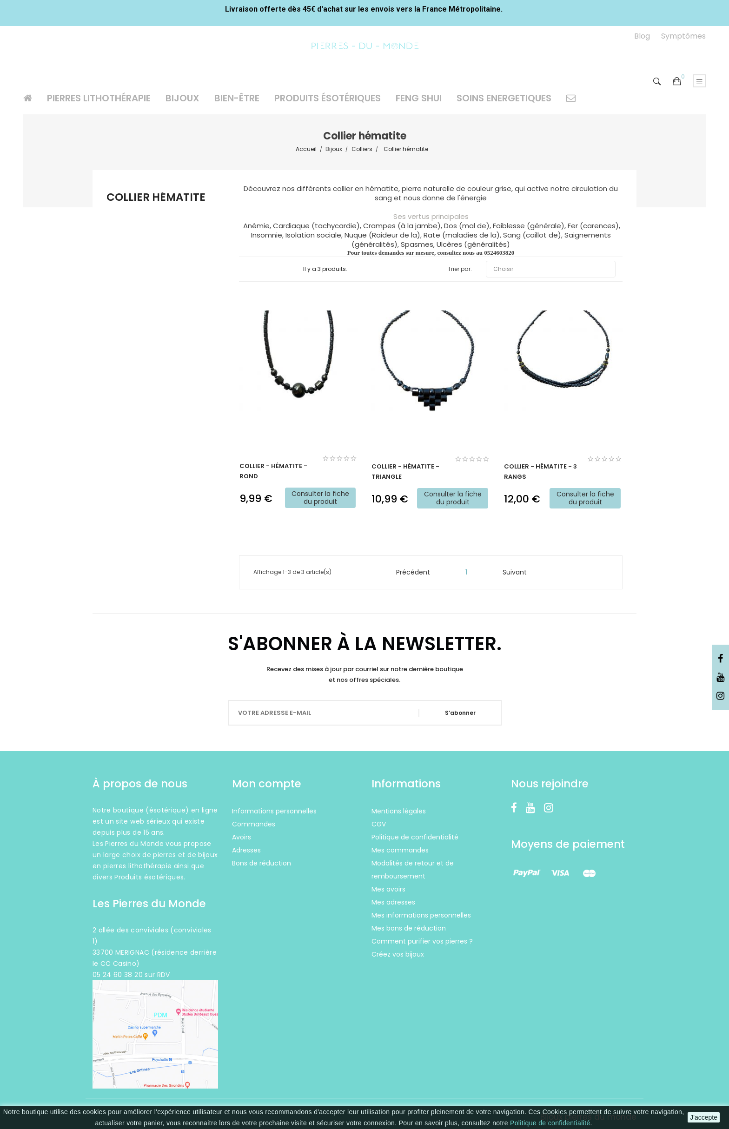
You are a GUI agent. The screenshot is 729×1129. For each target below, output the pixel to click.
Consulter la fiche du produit (320, 497)
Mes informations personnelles (421, 915)
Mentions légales (398, 811)
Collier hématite (155, 198)
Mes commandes (400, 850)
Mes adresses (393, 902)
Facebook (720, 659)
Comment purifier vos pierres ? (422, 941)
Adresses (246, 850)
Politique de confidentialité (550, 1123)
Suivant (519, 572)
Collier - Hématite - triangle (405, 471)
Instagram (720, 696)
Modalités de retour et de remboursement (412, 869)
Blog (642, 36)
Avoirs (241, 837)
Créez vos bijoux (397, 954)
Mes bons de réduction (408, 928)
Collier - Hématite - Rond (273, 471)
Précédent (409, 572)
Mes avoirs (388, 889)
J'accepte (703, 1117)
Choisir (550, 269)
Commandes (253, 824)
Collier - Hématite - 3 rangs (540, 471)
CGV (378, 824)
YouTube (720, 677)
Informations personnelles (274, 811)
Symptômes (683, 36)
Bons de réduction (261, 863)
